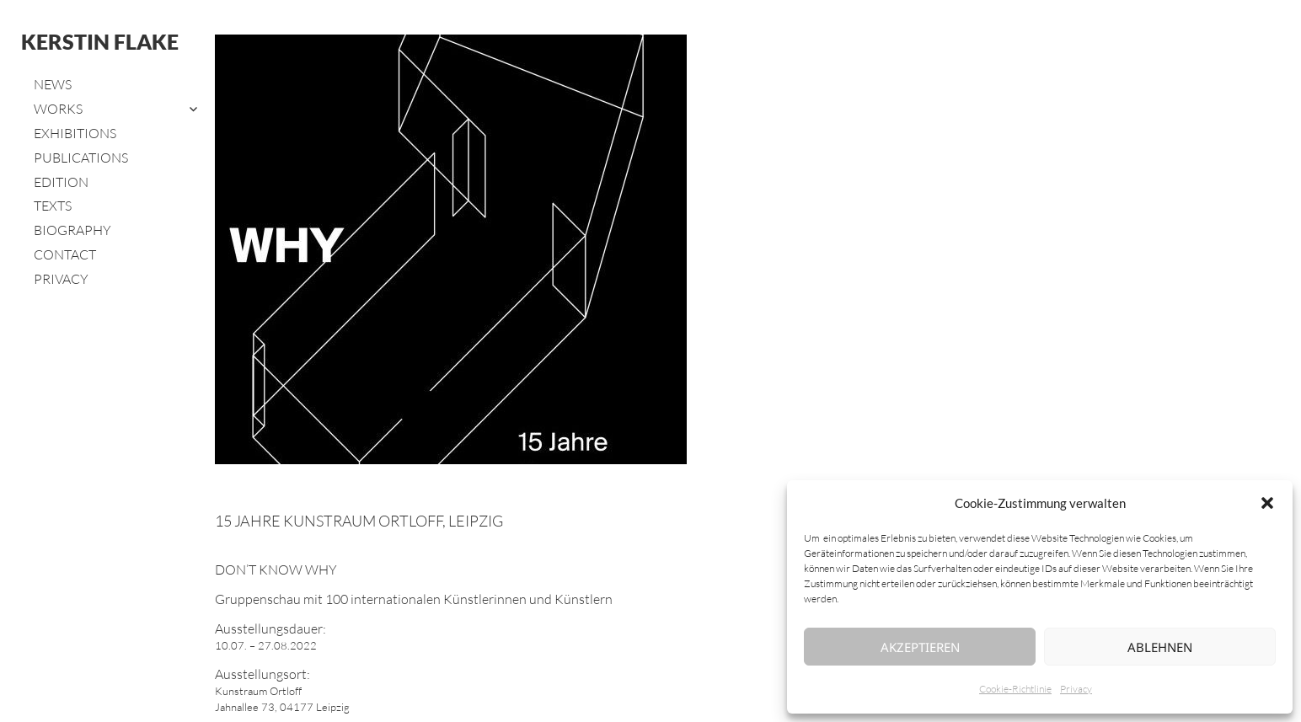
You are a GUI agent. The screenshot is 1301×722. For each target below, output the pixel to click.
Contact (65, 254)
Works (58, 108)
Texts (53, 205)
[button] (1267, 503)
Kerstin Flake (100, 41)
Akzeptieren (920, 647)
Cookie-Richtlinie (1015, 688)
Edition (61, 182)
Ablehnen (1159, 647)
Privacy (1076, 688)
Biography (72, 230)
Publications (81, 157)
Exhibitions (75, 133)
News (53, 84)
